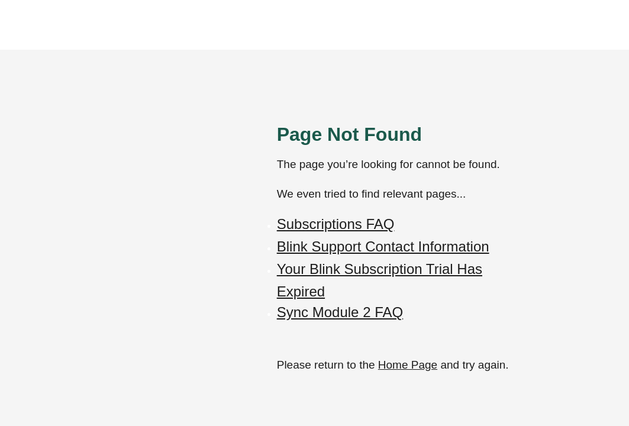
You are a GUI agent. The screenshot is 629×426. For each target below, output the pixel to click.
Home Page (407, 365)
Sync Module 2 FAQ (340, 312)
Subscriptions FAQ (336, 224)
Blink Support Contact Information (383, 246)
